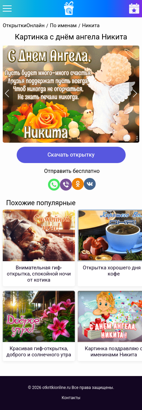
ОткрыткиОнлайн (24, 26)
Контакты (71, 397)
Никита (90, 26)
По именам (63, 26)
